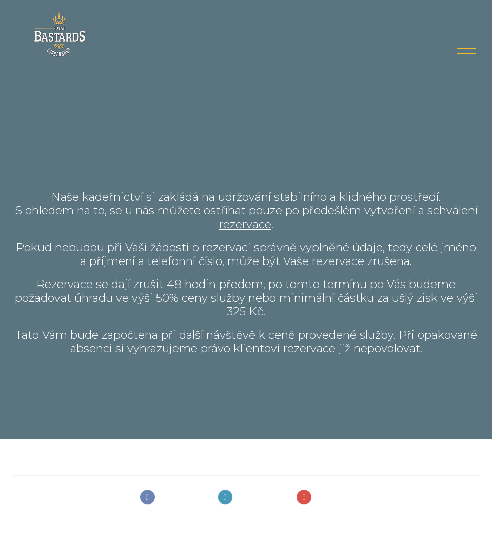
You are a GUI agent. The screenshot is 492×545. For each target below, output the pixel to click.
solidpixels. (43, 526)
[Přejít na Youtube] (324, 499)
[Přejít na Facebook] (170, 499)
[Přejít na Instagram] (248, 499)
